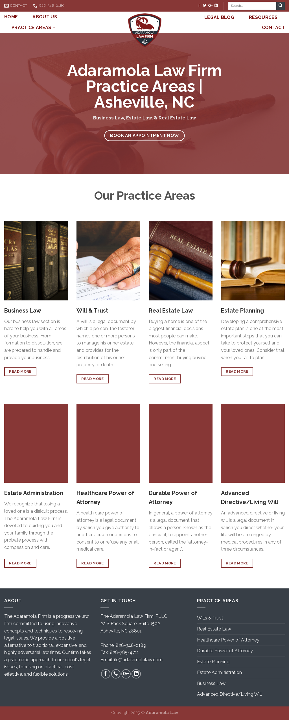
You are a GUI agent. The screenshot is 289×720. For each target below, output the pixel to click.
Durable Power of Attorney (225, 650)
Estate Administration (219, 672)
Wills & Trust (210, 618)
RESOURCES (263, 17)
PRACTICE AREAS (33, 27)
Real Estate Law (214, 629)
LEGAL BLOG (219, 17)
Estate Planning (213, 661)
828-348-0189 (131, 645)
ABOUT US (44, 16)
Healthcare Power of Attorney (228, 640)
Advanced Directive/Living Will (229, 694)
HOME (11, 16)
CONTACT (273, 27)
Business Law (211, 683)
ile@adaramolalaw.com (138, 659)
